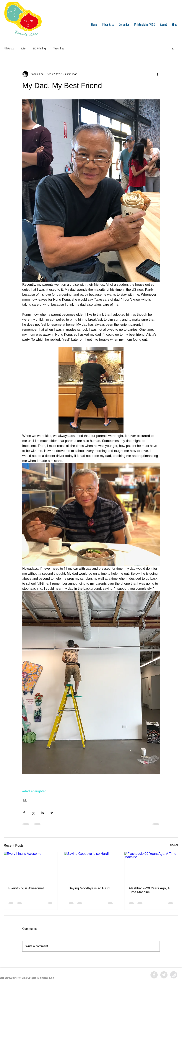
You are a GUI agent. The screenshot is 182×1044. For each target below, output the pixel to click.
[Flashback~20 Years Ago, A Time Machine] (151, 867)
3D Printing (39, 48)
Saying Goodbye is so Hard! (89, 888)
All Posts (9, 48)
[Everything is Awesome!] (31, 867)
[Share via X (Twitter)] (33, 813)
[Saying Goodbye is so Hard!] (91, 867)
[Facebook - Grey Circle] (154, 974)
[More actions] (157, 74)
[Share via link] (51, 813)
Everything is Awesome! (26, 888)
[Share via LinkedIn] (42, 813)
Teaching (58, 48)
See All (174, 844)
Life (23, 48)
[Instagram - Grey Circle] (173, 974)
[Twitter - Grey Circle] (164, 974)
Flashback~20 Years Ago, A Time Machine (149, 890)
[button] (173, 48)
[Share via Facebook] (24, 813)
